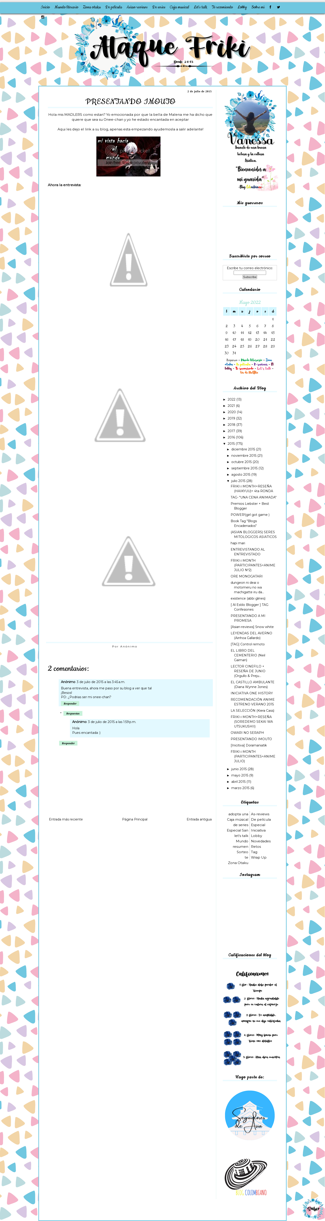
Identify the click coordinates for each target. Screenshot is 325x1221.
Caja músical (237, 819)
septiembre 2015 (244, 468)
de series (240, 825)
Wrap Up (259, 857)
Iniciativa (258, 830)
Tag (254, 852)
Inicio (45, 7)
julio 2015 (238, 481)
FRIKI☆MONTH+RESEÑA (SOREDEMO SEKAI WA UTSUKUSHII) (252, 721)
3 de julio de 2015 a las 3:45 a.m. (101, 682)
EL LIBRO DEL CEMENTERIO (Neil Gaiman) (248, 655)
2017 (232, 431)
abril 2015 (238, 782)
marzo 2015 (240, 788)
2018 (232, 425)
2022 (232, 399)
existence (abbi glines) (248, 598)
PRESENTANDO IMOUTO (251, 739)
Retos (256, 846)
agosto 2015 (241, 475)
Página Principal (134, 819)
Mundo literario (66, 7)
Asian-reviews (137, 7)
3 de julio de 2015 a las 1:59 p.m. (112, 722)
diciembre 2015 (243, 449)
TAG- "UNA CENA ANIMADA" (253, 497)
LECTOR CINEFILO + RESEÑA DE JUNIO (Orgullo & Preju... (248, 671)
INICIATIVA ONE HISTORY (252, 693)
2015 (232, 444)
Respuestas (72, 713)
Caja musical (179, 7)
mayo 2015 (240, 775)
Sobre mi (258, 7)
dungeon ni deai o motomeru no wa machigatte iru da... (247, 587)
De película (113, 7)
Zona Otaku (238, 863)
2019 (232, 418)
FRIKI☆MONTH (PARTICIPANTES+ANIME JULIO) (253, 756)
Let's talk (200, 7)
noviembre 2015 (244, 456)
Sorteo (242, 852)
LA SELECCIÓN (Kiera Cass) (252, 711)
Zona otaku (92, 7)
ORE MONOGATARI (247, 576)
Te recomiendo (222, 7)
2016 (232, 437)
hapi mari (238, 543)
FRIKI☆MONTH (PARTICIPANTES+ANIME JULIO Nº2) (253, 565)
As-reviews (260, 814)
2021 (232, 406)
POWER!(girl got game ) (250, 515)
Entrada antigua (199, 819)
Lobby (242, 7)
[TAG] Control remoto (248, 644)
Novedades (261, 841)
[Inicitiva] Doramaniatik (249, 745)
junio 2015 (239, 769)
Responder (70, 703)
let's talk (241, 836)
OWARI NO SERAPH (247, 733)
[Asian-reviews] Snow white (252, 627)
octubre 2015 (242, 462)
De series (158, 7)
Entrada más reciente (66, 819)
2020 (232, 412)
